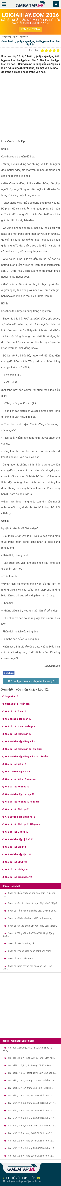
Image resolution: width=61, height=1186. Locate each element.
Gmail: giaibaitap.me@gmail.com (22, 1181)
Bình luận (9, 673)
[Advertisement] (30, 108)
